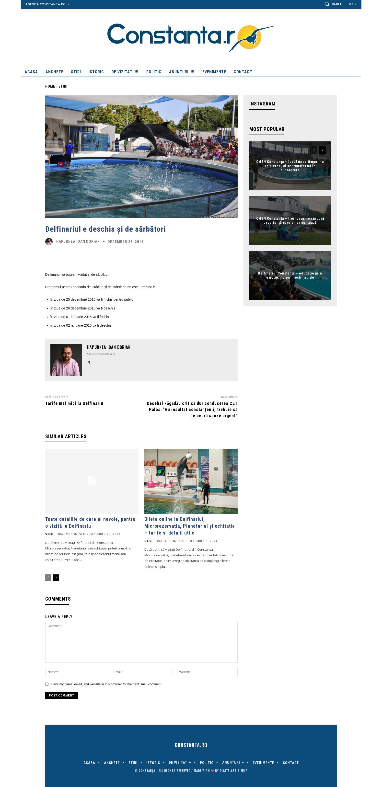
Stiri (63, 86)
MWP (244, 770)
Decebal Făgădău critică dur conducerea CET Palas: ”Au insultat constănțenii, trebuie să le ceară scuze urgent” (192, 409)
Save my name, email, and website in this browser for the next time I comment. (106, 684)
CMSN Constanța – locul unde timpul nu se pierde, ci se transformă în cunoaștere (290, 166)
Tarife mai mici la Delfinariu (74, 403)
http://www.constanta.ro (101, 354)
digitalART (228, 770)
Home (50, 86)
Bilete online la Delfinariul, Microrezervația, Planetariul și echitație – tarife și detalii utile (189, 526)
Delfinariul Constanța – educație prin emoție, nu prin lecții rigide (290, 276)
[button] (333, 3)
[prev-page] (48, 577)
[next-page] (56, 577)
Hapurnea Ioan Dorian (78, 241)
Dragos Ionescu (71, 534)
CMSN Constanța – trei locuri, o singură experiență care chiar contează (290, 221)
